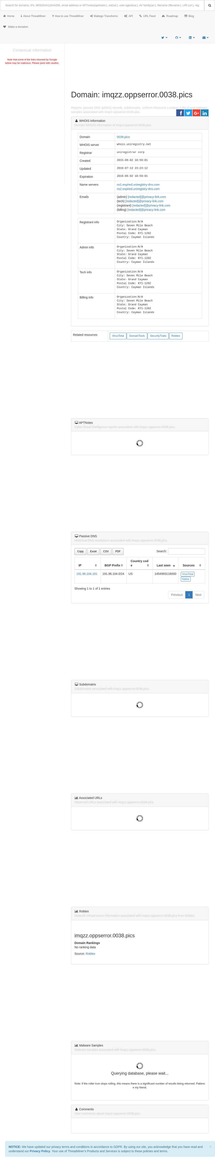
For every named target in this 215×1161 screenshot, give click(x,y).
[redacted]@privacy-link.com (147, 197)
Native (185, 579)
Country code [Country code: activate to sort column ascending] (139, 563)
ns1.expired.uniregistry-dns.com (138, 184)
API (128, 16)
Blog (189, 16)
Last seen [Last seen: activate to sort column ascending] (164, 565)
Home (8, 16)
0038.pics (123, 137)
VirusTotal (118, 335)
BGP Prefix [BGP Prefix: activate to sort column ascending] (112, 565)
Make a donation (15, 26)
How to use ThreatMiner (68, 16)
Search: (180, 551)
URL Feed (147, 16)
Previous (177, 595)
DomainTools (137, 335)
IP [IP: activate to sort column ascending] (80, 565)
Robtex (176, 335)
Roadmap (170, 16)
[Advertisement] (32, 97)
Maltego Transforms (104, 16)
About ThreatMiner (33, 16)
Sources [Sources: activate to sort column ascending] (189, 565)
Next (198, 595)
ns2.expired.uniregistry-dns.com (138, 189)
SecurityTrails (158, 335)
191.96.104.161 (86, 573)
